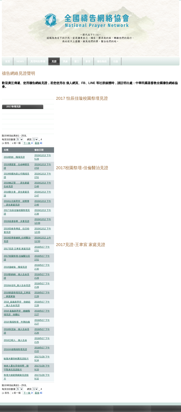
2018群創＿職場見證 (14, 157)
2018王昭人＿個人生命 (15, 340)
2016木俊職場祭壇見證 (15, 349)
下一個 (27, 143)
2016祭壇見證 (13, 111)
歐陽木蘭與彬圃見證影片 (16, 358)
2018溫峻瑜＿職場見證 (15, 267)
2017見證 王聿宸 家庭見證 (17, 248)
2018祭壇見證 (13, 101)
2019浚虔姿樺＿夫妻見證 (16, 221)
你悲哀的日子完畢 (15, 131)
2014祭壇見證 (13, 121)
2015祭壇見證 (13, 116)
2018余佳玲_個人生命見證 (17, 285)
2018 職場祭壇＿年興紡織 (17, 322)
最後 (37, 143)
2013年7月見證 (14, 126)
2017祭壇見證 (13, 106)
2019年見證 (12, 96)
